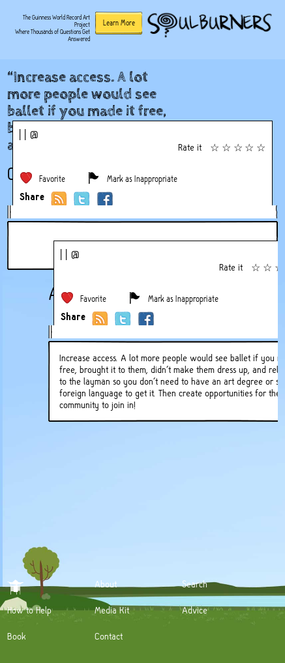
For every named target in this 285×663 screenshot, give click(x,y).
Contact (109, 636)
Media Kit (112, 610)
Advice (194, 610)
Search (194, 584)
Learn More (119, 23)
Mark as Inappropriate (142, 179)
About (106, 584)
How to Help (29, 610)
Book (16, 636)
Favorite (52, 179)
